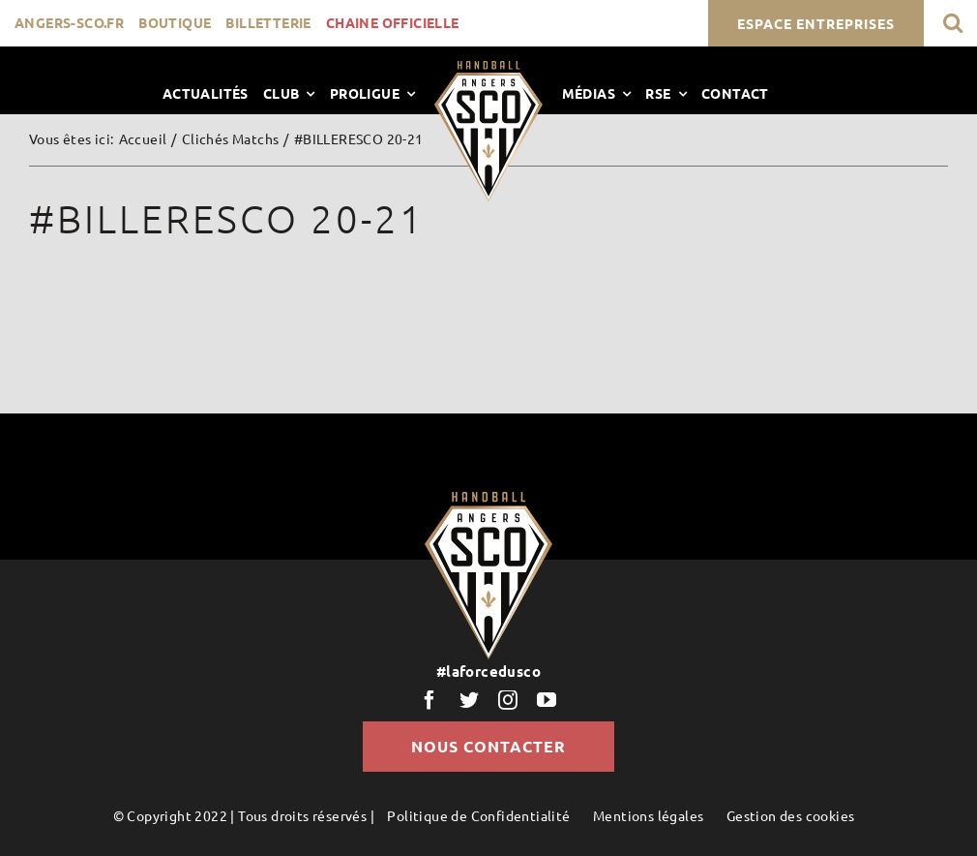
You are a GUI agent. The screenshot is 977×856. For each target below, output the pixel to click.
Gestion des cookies (790, 815)
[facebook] (429, 700)
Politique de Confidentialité (478, 815)
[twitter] (469, 700)
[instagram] (508, 700)
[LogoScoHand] (488, 67)
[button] (952, 23)
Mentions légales (648, 815)
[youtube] (546, 700)
